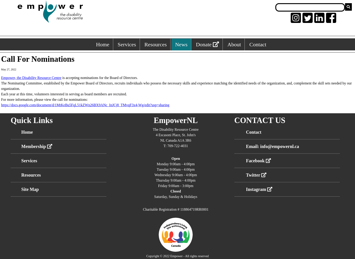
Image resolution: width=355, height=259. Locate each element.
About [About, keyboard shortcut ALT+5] (234, 44)
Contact (253, 132)
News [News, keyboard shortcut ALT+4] (181, 44)
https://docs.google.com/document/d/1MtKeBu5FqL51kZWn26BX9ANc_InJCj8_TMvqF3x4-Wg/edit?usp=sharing (85, 105)
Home (27, 132)
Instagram (259, 189)
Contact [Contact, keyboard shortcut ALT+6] (257, 44)
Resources (31, 175)
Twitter (256, 175)
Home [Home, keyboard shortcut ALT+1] (102, 44)
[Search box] (310, 7)
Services (29, 160)
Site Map (30, 189)
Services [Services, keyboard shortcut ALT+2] (127, 44)
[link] (31, 78)
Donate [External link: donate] (207, 44)
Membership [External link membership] (36, 146)
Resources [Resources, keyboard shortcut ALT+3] (155, 44)
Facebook (258, 160)
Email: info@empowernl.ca (272, 146)
